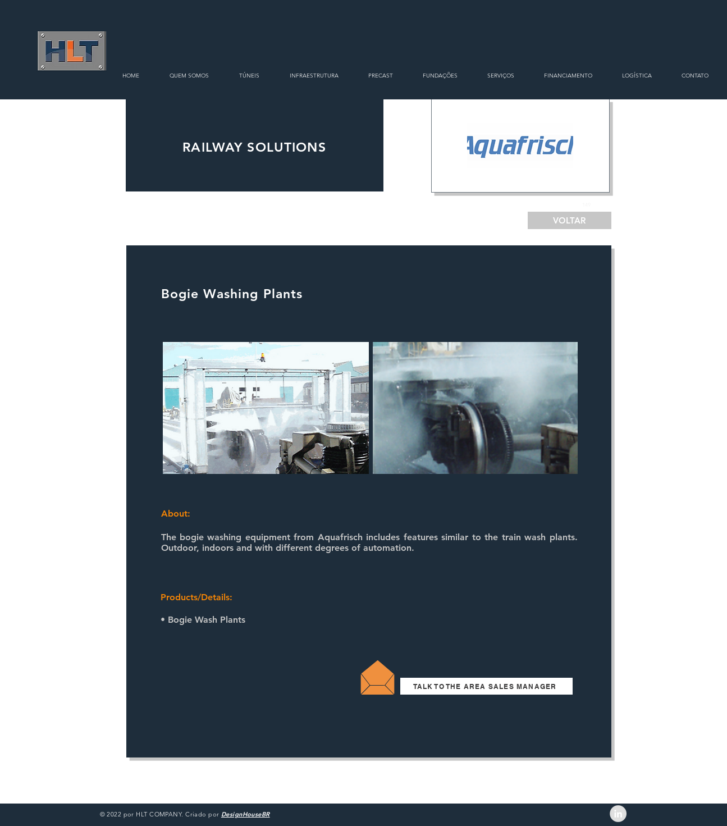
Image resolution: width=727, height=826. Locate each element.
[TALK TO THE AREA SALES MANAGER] (486, 686)
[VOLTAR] (569, 220)
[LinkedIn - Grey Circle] (618, 813)
